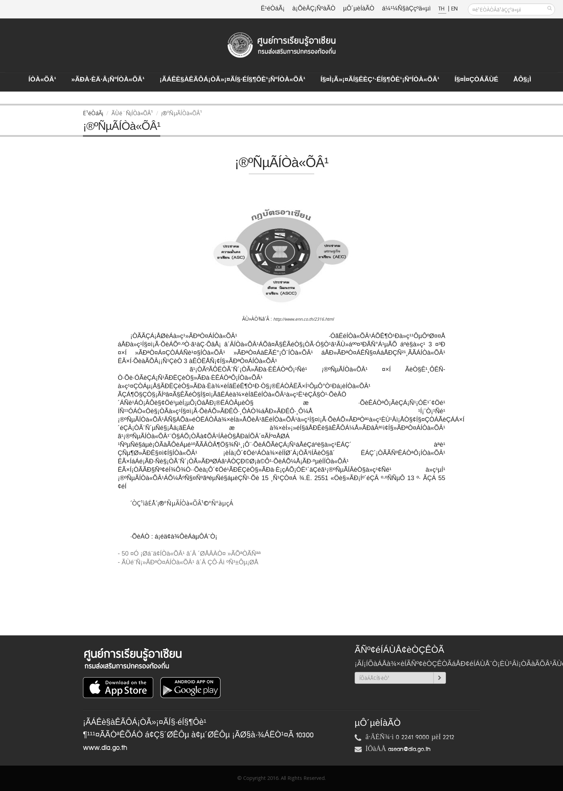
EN (454, 9)
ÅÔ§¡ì (522, 80)
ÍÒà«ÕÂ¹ (42, 80)
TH (442, 9)
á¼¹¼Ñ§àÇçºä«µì (406, 9)
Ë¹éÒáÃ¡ (273, 9)
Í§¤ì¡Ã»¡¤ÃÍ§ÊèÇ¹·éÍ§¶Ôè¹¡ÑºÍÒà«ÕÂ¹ (380, 80)
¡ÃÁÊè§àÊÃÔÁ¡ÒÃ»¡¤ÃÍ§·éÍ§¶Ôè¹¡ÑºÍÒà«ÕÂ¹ (233, 80)
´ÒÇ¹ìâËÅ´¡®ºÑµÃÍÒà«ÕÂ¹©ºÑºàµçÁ (181, 503)
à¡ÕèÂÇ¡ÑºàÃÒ (314, 9)
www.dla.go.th (105, 748)
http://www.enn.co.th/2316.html (303, 319)
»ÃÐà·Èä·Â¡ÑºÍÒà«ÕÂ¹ (108, 80)
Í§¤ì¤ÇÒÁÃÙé (476, 80)
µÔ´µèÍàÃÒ (359, 9)
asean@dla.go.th (409, 749)
